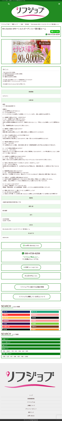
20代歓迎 (33, 320)
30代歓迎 (5, 323)
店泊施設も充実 (6, 326)
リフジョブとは (31, 402)
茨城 (19, 351)
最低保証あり (34, 314)
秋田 (18, 356)
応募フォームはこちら (31, 267)
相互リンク (31, 412)
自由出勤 (5, 329)
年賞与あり (34, 326)
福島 (15, 356)
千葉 (12, 351)
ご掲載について (31, 405)
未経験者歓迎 (6, 320)
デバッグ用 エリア (6, 342)
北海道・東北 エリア (6, 353)
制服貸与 (33, 329)
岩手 (11, 356)
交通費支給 (5, 314)
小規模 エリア (5, 339)
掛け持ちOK (5, 317)
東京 (4, 351)
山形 (7, 356)
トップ (31, 395)
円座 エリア (4, 345)
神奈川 (8, 351)
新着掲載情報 (31, 398)
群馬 (26, 351)
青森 (22, 356)
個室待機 (33, 317)
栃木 (23, 351)
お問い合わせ (31, 415)
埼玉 (16, 351)
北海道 (26, 356)
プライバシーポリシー (31, 409)
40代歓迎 (33, 323)
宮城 (4, 356)
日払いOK (5, 311)
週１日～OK (34, 311)
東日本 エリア (5, 348)
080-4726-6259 (54, 34)
